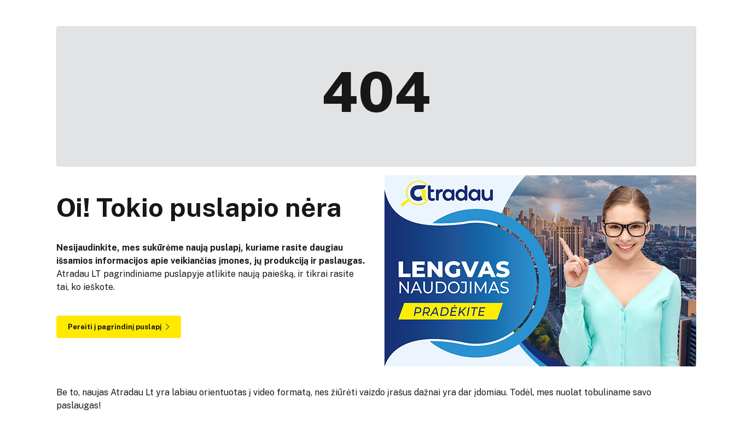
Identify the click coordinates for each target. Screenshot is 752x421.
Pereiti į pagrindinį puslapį (119, 327)
